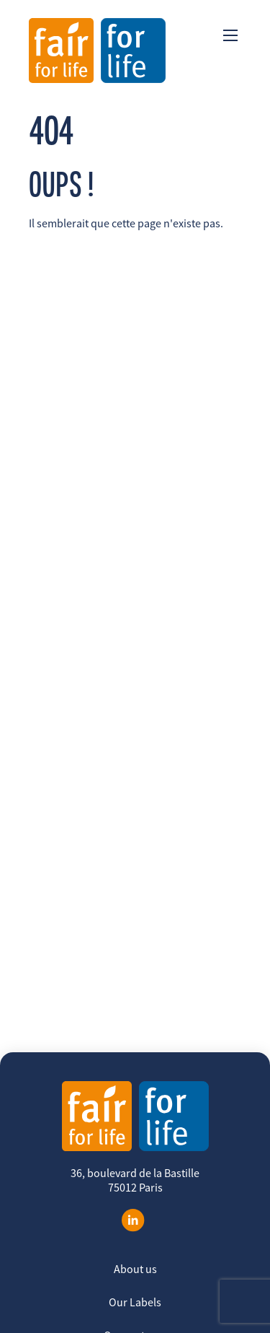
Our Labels (135, 1302)
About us (135, 1269)
